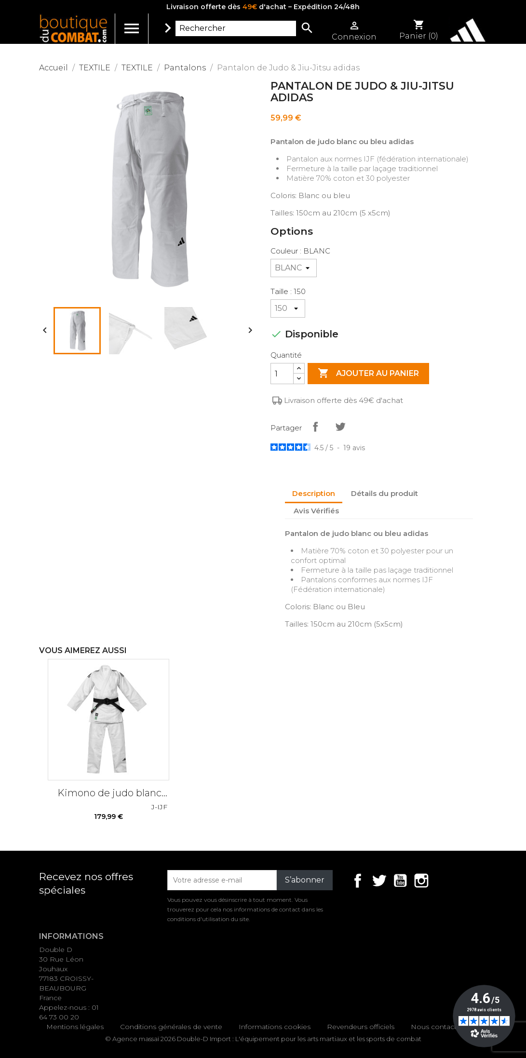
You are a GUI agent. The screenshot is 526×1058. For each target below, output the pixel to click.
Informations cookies (274, 1026)
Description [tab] (313, 493)
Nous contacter (437, 1026)
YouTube (400, 880)
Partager (315, 426)
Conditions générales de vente (171, 1026)
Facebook (357, 880)
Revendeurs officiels (360, 1026)
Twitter (379, 880)
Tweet (340, 426)
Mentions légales (75, 1026)
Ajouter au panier (368, 373)
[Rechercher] (235, 28)
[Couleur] (293, 268)
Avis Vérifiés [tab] (316, 510)
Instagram (421, 880)
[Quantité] (282, 373)
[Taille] (287, 308)
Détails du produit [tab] (384, 493)
